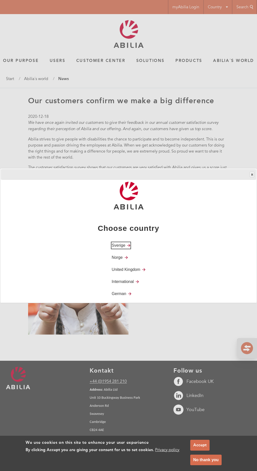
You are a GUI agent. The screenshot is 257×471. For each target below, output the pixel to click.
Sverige (118, 245)
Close (251, 174)
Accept (200, 445)
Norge (117, 257)
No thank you (206, 460)
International (123, 281)
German (119, 294)
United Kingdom (126, 269)
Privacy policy (167, 450)
